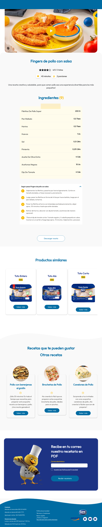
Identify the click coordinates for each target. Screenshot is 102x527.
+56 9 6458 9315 (20, 515)
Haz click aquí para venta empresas (47, 519)
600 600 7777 (19, 512)
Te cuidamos (54, 4)
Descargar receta (51, 238)
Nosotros (16, 5)
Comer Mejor (35, 4)
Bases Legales (41, 515)
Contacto (76, 5)
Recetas (26, 5)
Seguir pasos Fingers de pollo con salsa (35, 187)
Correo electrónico (57, 461)
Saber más (21, 307)
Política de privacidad (43, 511)
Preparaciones (89, 5)
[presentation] (48, 319)
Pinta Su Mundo (44, 4)
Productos (65, 5)
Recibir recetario (65, 478)
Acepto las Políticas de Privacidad (66, 470)
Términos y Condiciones (43, 513)
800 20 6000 (22, 509)
